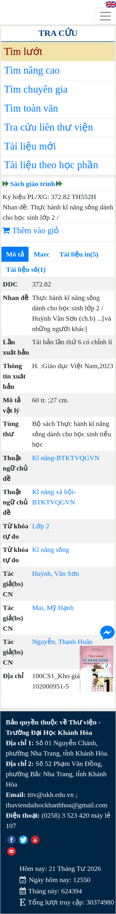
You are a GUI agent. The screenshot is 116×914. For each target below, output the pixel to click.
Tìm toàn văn (31, 108)
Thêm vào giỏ (30, 230)
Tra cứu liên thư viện (48, 127)
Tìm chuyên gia (36, 89)
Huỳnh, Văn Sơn (55, 573)
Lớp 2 (40, 526)
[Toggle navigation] (105, 16)
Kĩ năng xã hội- (54, 492)
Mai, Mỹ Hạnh (52, 607)
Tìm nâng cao (32, 70)
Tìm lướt (23, 51)
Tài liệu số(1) (26, 269)
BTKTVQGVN (77, 458)
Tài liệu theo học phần (51, 165)
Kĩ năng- (44, 458)
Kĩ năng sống (50, 549)
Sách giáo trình (32, 184)
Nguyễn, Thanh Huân (62, 641)
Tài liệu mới (30, 146)
